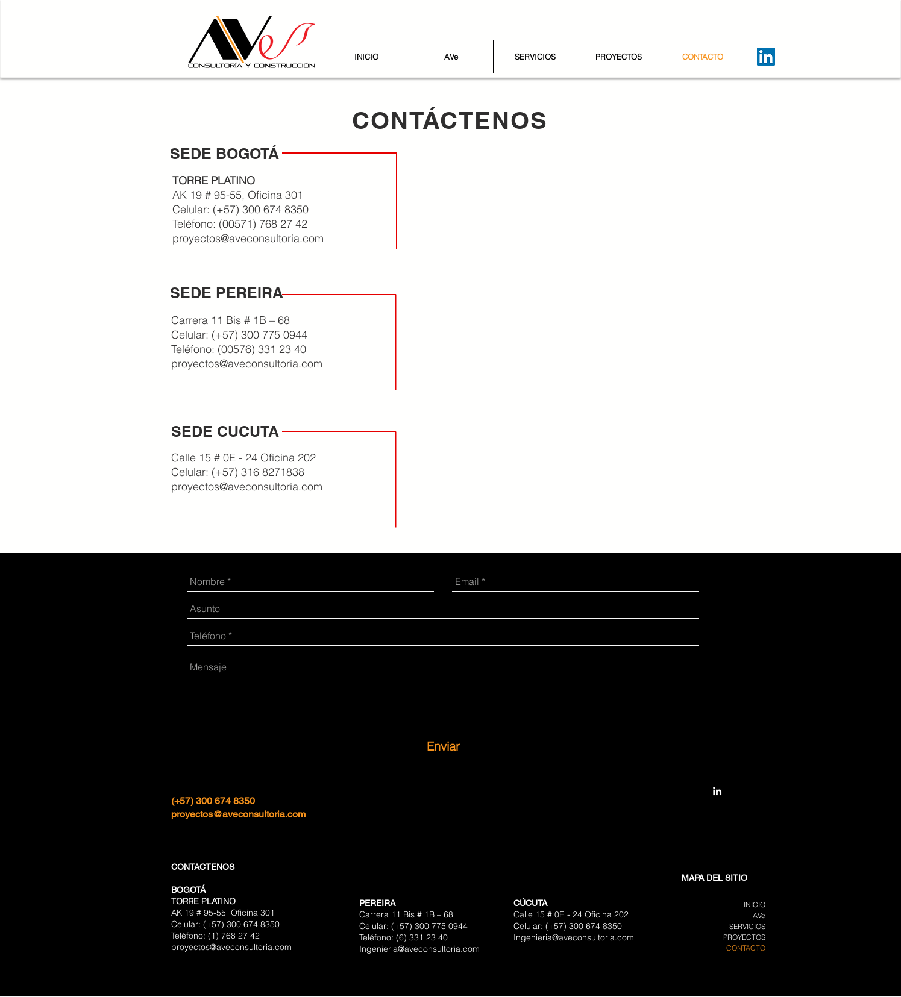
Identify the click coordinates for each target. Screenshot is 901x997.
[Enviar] (443, 746)
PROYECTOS (744, 937)
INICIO (754, 904)
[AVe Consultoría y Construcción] (717, 791)
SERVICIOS (747, 926)
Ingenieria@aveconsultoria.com (419, 948)
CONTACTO (745, 947)
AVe (759, 915)
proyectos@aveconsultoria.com (248, 238)
